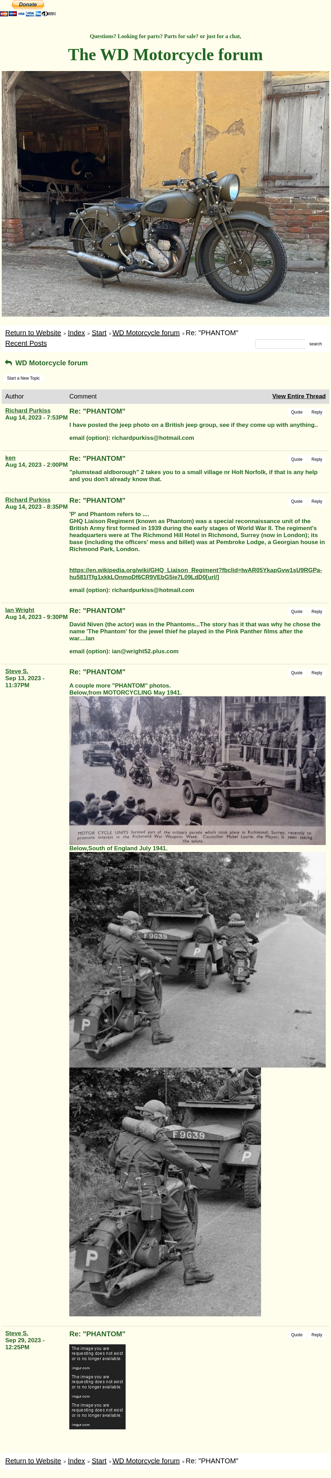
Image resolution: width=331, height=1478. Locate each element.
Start (99, 333)
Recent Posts (26, 343)
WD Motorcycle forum (145, 333)
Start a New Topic (23, 378)
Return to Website (33, 333)
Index (76, 333)
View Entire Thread (299, 396)
